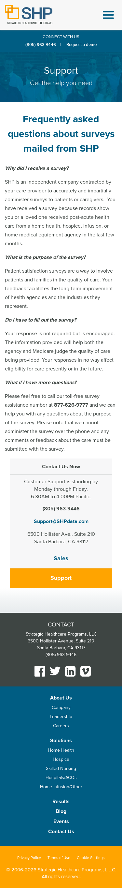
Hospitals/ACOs (61, 777)
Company (61, 707)
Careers (61, 726)
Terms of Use (58, 857)
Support (61, 577)
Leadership (61, 716)
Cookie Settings (91, 857)
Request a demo (81, 44)
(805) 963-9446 (40, 44)
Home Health (61, 750)
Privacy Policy (29, 857)
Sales (61, 558)
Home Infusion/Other (61, 787)
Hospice (61, 759)
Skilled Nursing (61, 768)
